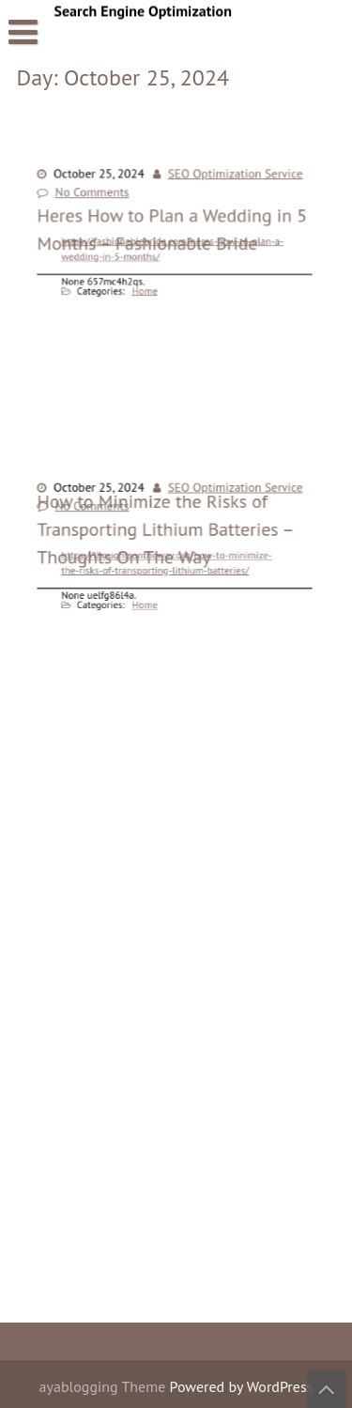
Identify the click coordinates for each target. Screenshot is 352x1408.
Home (151, 284)
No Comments (101, 197)
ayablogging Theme (104, 1386)
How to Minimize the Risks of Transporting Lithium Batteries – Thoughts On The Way (166, 708)
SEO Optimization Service (227, 181)
